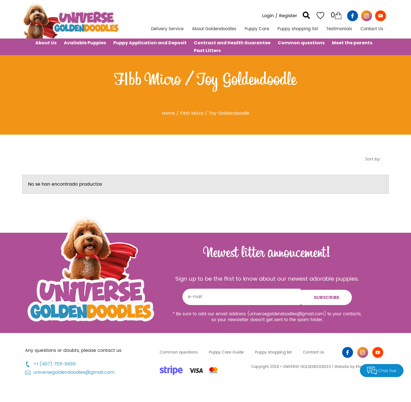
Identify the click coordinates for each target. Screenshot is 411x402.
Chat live (381, 370)
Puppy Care (257, 28)
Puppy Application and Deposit (150, 43)
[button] (306, 15)
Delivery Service (167, 28)
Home (168, 113)
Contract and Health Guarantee (232, 43)
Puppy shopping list (297, 28)
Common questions (301, 43)
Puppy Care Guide (226, 352)
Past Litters (207, 50)
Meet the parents (352, 43)
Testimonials (339, 28)
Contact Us (371, 28)
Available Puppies (85, 43)
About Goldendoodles (214, 28)
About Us (46, 43)
